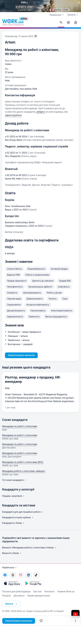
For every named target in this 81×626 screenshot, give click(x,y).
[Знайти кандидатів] (61, 22)
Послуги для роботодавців (16, 591)
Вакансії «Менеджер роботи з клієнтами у (29, 547)
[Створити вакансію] (68, 22)
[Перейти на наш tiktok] (36, 575)
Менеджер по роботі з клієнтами (19, 426)
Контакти (49, 591)
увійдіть (40, 111)
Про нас (37, 591)
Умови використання (38, 595)
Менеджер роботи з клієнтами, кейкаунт (23, 471)
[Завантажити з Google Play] (34, 583)
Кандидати (23, 512)
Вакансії (12, 553)
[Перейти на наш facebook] (5, 575)
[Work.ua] (12, 22)
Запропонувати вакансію (18, 620)
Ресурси (6, 595)
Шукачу (73, 14)
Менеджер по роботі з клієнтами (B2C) (22, 462)
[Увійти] (75, 22)
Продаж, (13, 496)
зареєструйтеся (13, 115)
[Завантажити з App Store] (12, 583)
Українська (9, 567)
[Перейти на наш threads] (13, 575)
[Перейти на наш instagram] (20, 575)
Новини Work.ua (65, 591)
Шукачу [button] (11, 604)
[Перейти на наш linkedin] (28, 575)
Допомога (19, 595)
